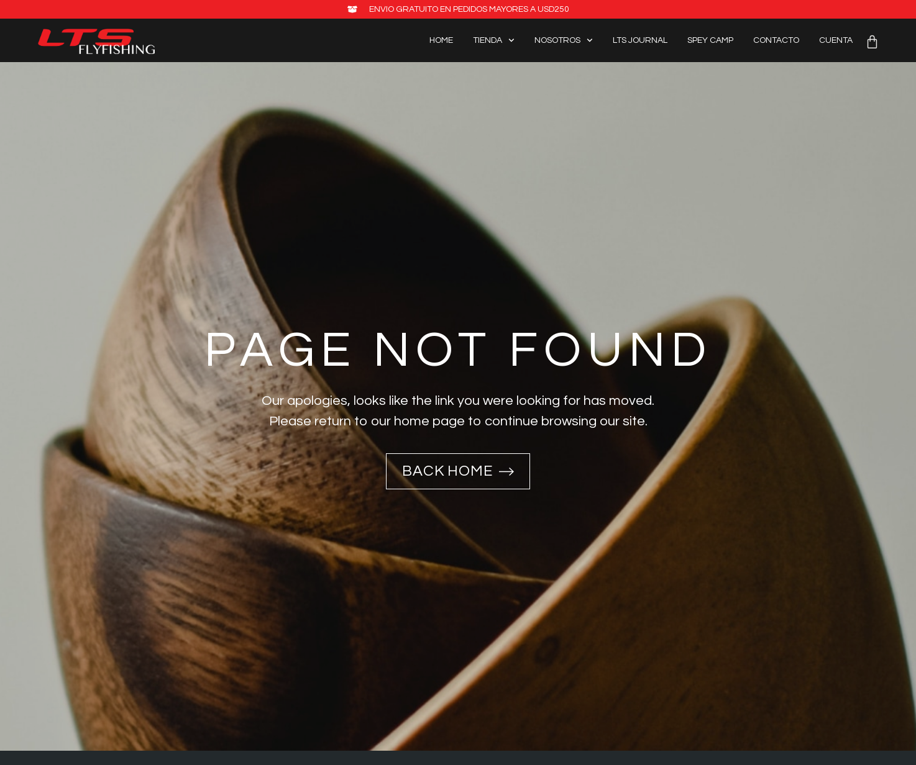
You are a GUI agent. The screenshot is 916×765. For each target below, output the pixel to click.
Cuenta (836, 40)
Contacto (776, 40)
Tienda (494, 40)
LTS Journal (640, 40)
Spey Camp (710, 40)
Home (441, 40)
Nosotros (563, 40)
